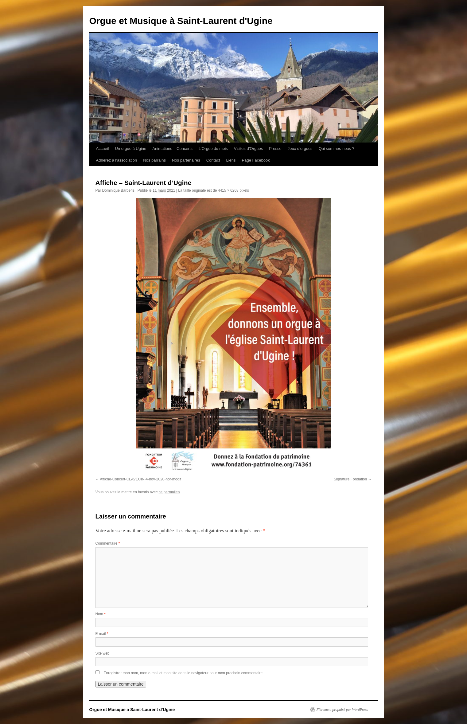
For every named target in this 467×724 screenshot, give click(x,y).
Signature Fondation (350, 479)
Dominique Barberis (118, 190)
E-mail (101, 634)
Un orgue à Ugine (130, 148)
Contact (213, 160)
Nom (100, 614)
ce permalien (169, 492)
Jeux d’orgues (300, 148)
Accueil (102, 148)
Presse (275, 148)
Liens (231, 160)
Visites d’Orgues (248, 148)
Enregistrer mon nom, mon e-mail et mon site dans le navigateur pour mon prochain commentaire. (184, 673)
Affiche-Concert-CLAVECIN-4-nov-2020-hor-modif (140, 479)
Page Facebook (256, 160)
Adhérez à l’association (116, 160)
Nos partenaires (186, 160)
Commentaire (107, 543)
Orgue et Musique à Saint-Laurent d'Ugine (181, 21)
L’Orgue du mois (213, 148)
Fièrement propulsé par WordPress (342, 709)
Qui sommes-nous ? (336, 148)
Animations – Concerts (172, 148)
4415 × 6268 (228, 190)
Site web (102, 653)
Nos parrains (154, 160)
